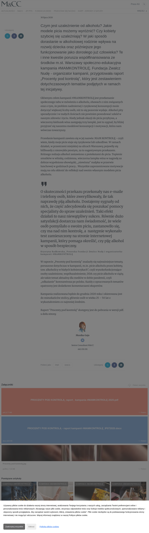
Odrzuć (31, 527)
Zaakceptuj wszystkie (14, 527)
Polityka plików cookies (49, 527)
